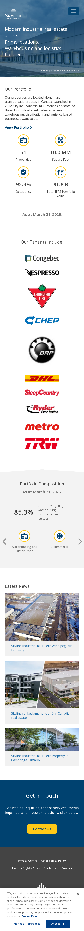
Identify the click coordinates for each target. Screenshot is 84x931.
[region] (42, 909)
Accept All (57, 923)
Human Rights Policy (26, 868)
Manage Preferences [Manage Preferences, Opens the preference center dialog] (27, 923)
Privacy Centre (27, 860)
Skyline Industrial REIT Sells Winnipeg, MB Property (41, 648)
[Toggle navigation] (73, 11)
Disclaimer (51, 868)
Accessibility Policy (53, 860)
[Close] (78, 894)
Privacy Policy (30, 916)
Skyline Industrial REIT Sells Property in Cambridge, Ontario (39, 758)
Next (79, 541)
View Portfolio (18, 127)
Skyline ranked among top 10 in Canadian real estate (41, 715)
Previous (4, 541)
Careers (67, 868)
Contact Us (42, 829)
